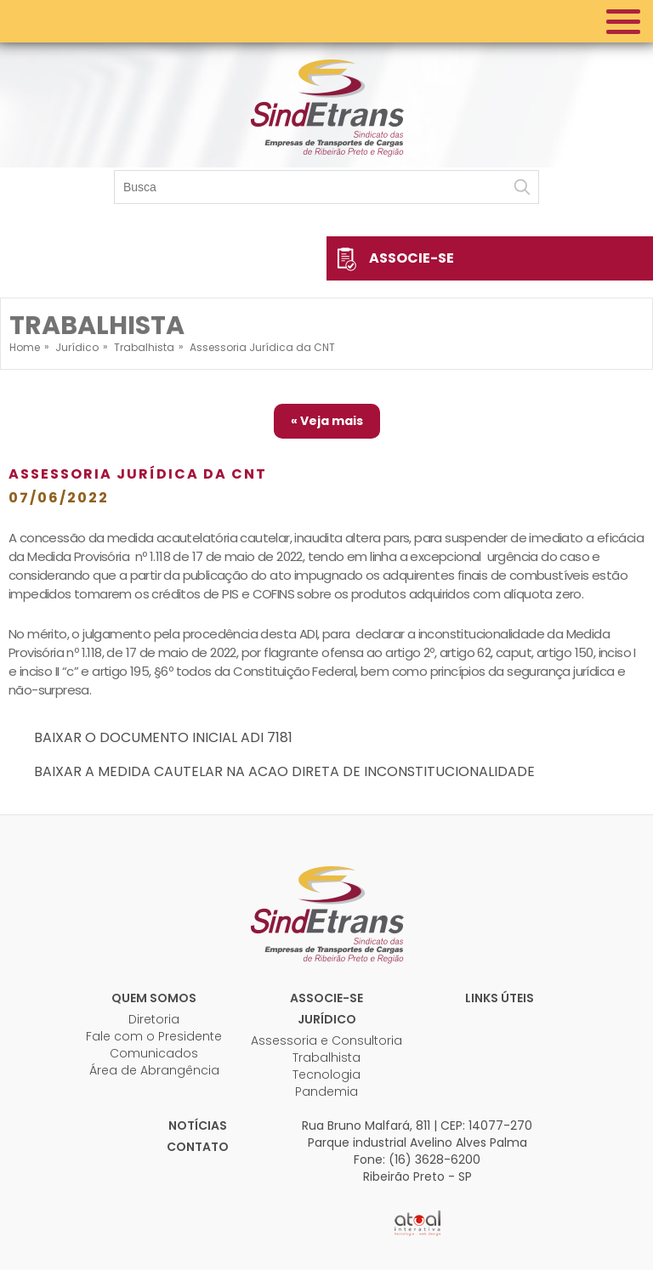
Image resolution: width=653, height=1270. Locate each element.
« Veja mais (327, 420)
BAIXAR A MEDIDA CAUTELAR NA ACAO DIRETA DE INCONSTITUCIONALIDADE (284, 771)
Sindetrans (326, 913)
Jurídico (327, 1019)
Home (24, 347)
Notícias (197, 1125)
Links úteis (499, 997)
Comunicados (154, 1053)
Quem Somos (153, 997)
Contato (198, 1146)
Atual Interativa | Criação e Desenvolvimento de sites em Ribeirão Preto (417, 1223)
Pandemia (326, 1091)
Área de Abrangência (154, 1070)
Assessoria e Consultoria (326, 1040)
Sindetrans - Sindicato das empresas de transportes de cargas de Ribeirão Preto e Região (326, 106)
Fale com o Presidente (154, 1036)
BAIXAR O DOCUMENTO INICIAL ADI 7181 (163, 737)
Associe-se (411, 258)
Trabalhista (326, 1057)
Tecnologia (326, 1074)
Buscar (522, 187)
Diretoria (153, 1019)
